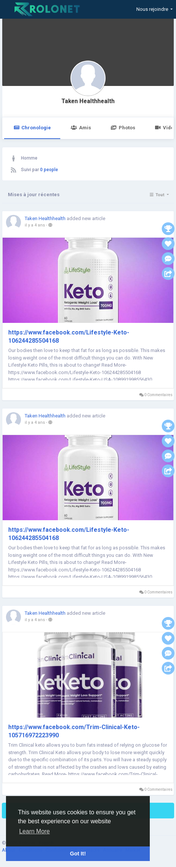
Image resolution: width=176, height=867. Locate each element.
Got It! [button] (78, 854)
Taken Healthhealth (88, 101)
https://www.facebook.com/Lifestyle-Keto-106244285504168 (68, 336)
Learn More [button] (34, 831)
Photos (123, 127)
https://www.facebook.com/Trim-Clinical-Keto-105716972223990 (74, 731)
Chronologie (32, 127)
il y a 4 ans (35, 225)
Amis (81, 127)
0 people (49, 169)
